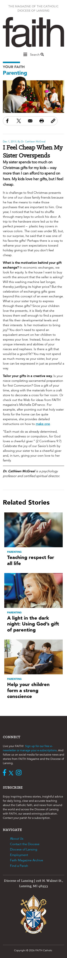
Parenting (15, 73)
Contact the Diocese (24, 844)
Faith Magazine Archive (26, 860)
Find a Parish (19, 866)
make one (43, 424)
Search (37, 54)
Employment (19, 855)
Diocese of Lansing (23, 849)
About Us (16, 838)
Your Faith (14, 67)
